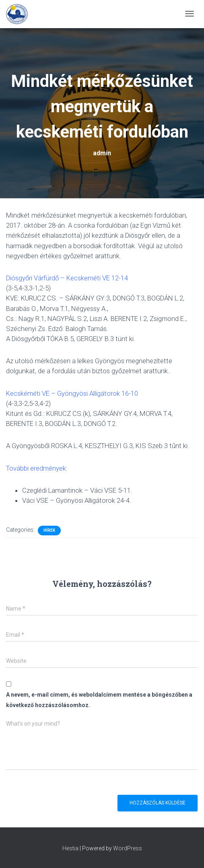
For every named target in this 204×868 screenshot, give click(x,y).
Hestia (70, 848)
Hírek (49, 530)
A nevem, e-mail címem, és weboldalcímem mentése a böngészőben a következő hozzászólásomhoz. (99, 699)
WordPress (127, 848)
